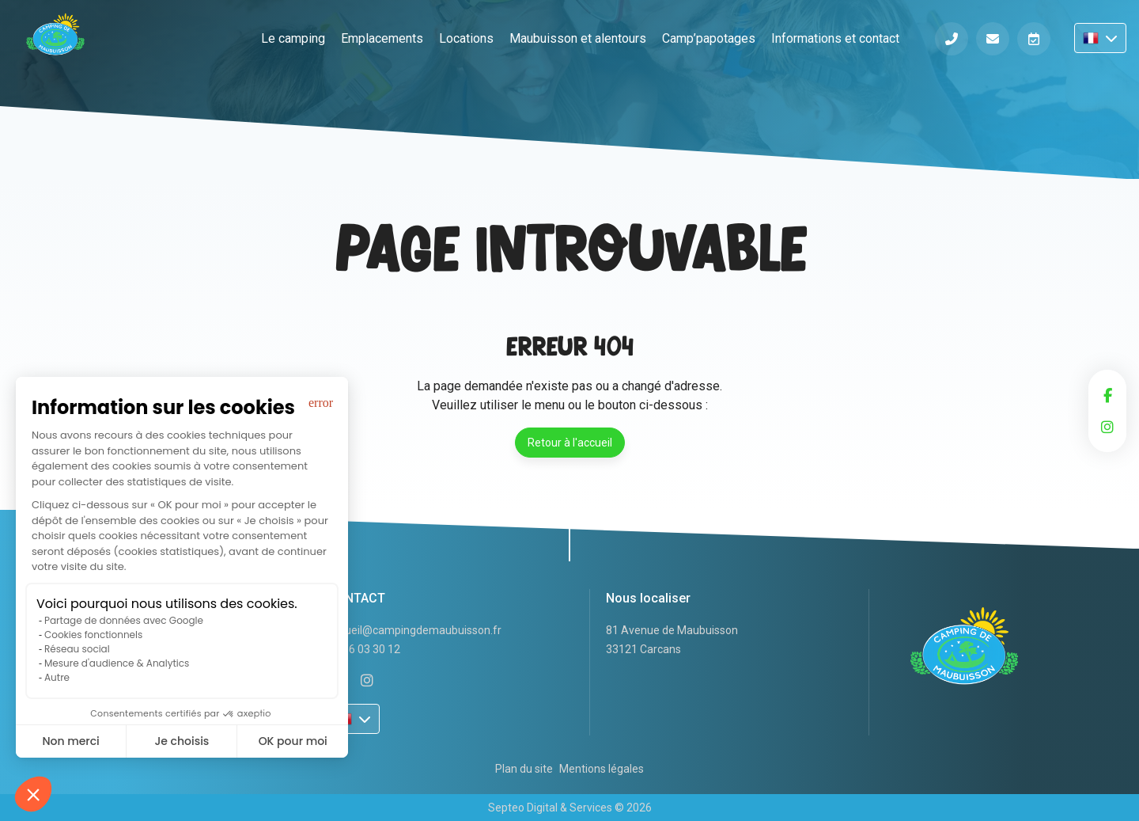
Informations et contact (835, 38)
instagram (1107, 426)
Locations (466, 38)
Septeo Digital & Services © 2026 (570, 807)
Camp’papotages (708, 38)
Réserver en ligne (1033, 38)
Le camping (293, 38)
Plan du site (524, 768)
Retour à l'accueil (570, 442)
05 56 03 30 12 (363, 649)
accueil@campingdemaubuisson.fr (414, 630)
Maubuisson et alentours (577, 38)
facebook (1107, 395)
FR (1100, 38)
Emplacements (382, 38)
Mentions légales (601, 768)
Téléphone (951, 38)
